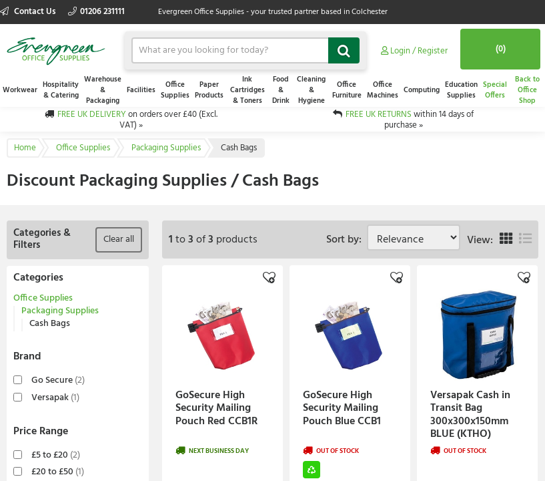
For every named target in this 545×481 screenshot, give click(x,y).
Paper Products (209, 90)
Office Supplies (175, 90)
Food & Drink (281, 90)
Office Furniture (347, 90)
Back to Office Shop (527, 90)
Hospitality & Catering (61, 90)
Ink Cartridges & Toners (247, 90)
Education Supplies (461, 90)
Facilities (141, 90)
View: (480, 240)
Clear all (118, 239)
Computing (422, 90)
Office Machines (382, 90)
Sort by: (346, 240)
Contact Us (29, 12)
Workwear (20, 90)
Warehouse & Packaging (102, 90)
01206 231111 (96, 12)
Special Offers (495, 90)
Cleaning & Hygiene (311, 90)
